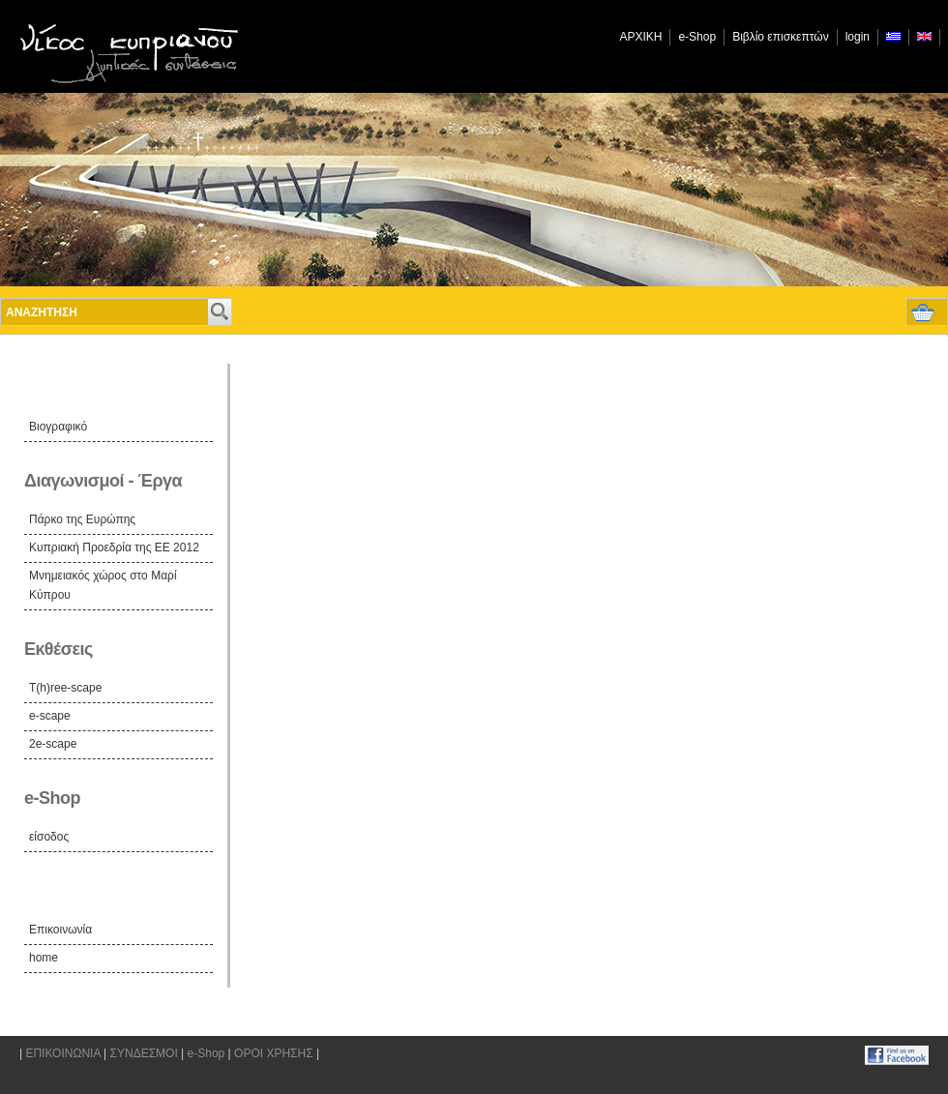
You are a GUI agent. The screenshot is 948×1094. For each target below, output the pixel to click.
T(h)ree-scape (65, 688)
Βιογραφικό (58, 426)
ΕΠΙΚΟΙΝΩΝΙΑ (62, 1053)
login (857, 37)
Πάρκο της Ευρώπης (82, 519)
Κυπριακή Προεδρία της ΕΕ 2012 (114, 547)
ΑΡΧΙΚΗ (640, 37)
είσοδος (49, 836)
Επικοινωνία (60, 929)
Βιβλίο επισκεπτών (780, 37)
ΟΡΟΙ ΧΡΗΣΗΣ (273, 1053)
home (43, 957)
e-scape (50, 716)
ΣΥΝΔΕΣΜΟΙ (144, 1053)
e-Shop (697, 37)
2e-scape (52, 744)
